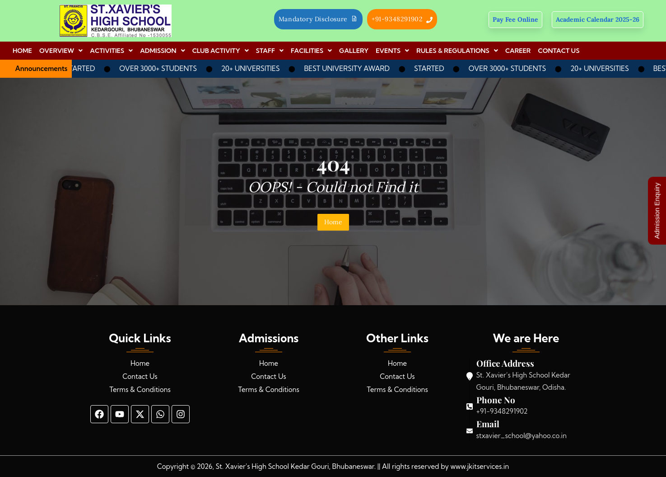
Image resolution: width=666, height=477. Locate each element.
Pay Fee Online (515, 19)
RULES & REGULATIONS (457, 51)
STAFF (270, 51)
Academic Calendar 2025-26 (597, 19)
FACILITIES (311, 51)
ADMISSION (162, 51)
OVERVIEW (61, 51)
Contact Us (139, 376)
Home (333, 222)
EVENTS (392, 51)
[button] (61, 51)
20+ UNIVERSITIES (257, 68)
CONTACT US (558, 51)
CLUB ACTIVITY (220, 51)
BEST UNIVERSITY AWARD (353, 68)
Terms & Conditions (140, 389)
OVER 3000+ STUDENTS (164, 68)
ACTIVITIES (111, 51)
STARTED (86, 68)
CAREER (518, 51)
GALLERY (353, 51)
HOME (22, 51)
